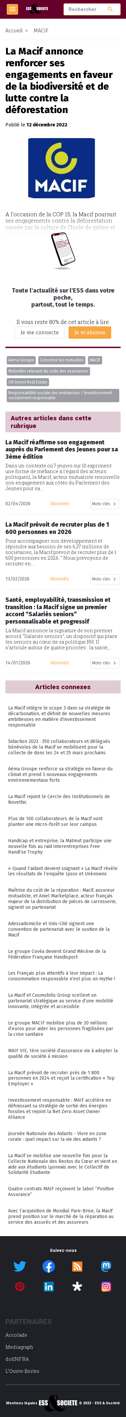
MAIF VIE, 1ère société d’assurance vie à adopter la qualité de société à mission (63, 1053)
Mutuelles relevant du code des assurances (48, 371)
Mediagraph (19, 1347)
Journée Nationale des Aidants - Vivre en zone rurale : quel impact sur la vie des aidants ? (57, 1136)
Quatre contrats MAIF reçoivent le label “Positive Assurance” (61, 1191)
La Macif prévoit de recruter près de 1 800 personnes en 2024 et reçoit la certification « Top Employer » (61, 1078)
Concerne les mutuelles (62, 360)
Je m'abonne (90, 332)
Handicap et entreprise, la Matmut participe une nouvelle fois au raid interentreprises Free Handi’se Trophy (60, 846)
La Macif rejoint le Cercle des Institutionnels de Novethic (59, 799)
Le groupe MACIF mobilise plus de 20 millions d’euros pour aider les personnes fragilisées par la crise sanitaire (60, 1028)
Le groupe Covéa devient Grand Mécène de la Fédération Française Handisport (57, 954)
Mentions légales (21, 1403)
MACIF (95, 360)
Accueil (14, 30)
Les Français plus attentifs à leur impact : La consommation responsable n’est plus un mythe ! (61, 976)
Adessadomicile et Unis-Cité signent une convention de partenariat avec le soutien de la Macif (59, 929)
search (110, 9)
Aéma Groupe (21, 360)
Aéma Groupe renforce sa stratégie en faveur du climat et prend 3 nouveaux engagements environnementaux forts (60, 774)
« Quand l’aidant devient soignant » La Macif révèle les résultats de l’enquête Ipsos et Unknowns (63, 871)
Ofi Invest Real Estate (27, 382)
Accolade (16, 1335)
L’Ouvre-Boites (22, 1371)
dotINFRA (17, 1359)
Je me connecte (39, 332)
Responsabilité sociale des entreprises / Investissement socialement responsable (60, 395)
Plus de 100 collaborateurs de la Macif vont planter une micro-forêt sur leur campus (55, 821)
